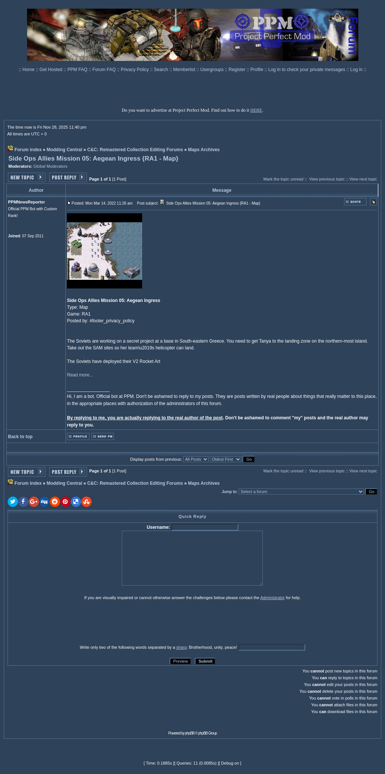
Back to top (20, 436)
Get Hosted (51, 69)
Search (161, 69)
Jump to (229, 491)
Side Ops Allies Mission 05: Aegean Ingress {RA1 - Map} (93, 158)
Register (238, 69)
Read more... (80, 375)
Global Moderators (50, 166)
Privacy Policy (135, 69)
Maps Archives (204, 149)
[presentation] (66, 622)
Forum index (28, 149)
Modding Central (64, 149)
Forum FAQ (104, 69)
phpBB (189, 733)
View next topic (363, 179)
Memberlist (185, 69)
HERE (256, 110)
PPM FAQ (78, 69)
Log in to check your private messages (307, 69)
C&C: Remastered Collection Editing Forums (135, 149)
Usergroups (212, 69)
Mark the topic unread (283, 179)
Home (29, 69)
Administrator (272, 597)
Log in (356, 69)
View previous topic (327, 179)
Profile (257, 69)
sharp (181, 647)
